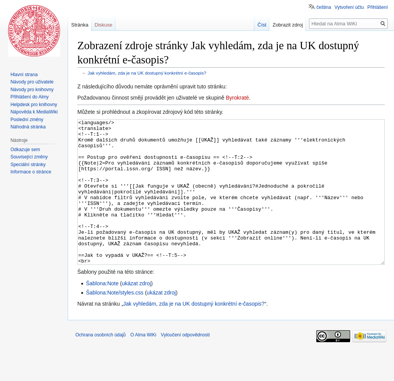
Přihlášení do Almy (29, 97)
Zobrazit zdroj (287, 25)
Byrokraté (237, 98)
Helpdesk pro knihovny (33, 104)
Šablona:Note (102, 312)
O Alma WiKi (143, 363)
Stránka (79, 25)
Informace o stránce (30, 172)
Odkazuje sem (25, 149)
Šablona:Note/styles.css (114, 321)
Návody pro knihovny (31, 89)
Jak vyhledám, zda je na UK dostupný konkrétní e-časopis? (147, 72)
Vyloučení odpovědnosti (185, 363)
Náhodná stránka (27, 127)
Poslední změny (26, 119)
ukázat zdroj (136, 312)
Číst (261, 25)
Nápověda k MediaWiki (34, 112)
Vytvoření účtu (349, 7)
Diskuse (103, 25)
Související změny (29, 157)
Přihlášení (377, 7)
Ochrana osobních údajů (100, 363)
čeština (323, 7)
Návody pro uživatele (31, 82)
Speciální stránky (27, 164)
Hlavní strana (24, 74)
